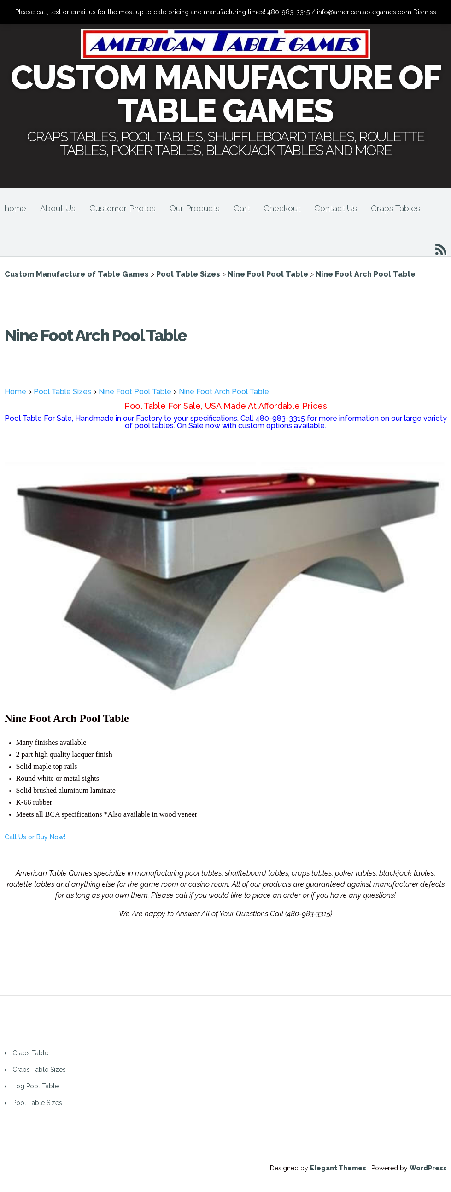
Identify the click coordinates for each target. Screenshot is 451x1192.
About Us (58, 208)
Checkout (282, 208)
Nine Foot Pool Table (135, 391)
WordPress (428, 1168)
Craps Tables (395, 208)
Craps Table (30, 1053)
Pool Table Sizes (62, 391)
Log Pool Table (35, 1086)
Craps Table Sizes (39, 1069)
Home (15, 391)
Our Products (195, 208)
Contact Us (335, 208)
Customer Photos (122, 208)
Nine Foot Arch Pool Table (224, 391)
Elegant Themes (338, 1168)
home (15, 208)
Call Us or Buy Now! (35, 837)
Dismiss (424, 12)
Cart (242, 208)
